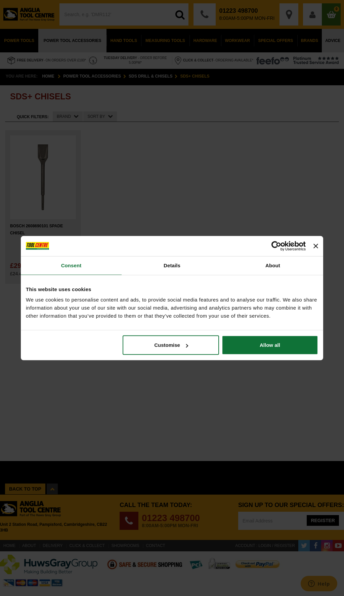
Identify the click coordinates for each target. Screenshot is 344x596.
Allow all (270, 345)
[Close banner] (315, 245)
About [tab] (272, 265)
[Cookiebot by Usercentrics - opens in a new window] (276, 246)
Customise (171, 345)
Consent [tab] (71, 265)
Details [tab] (172, 265)
